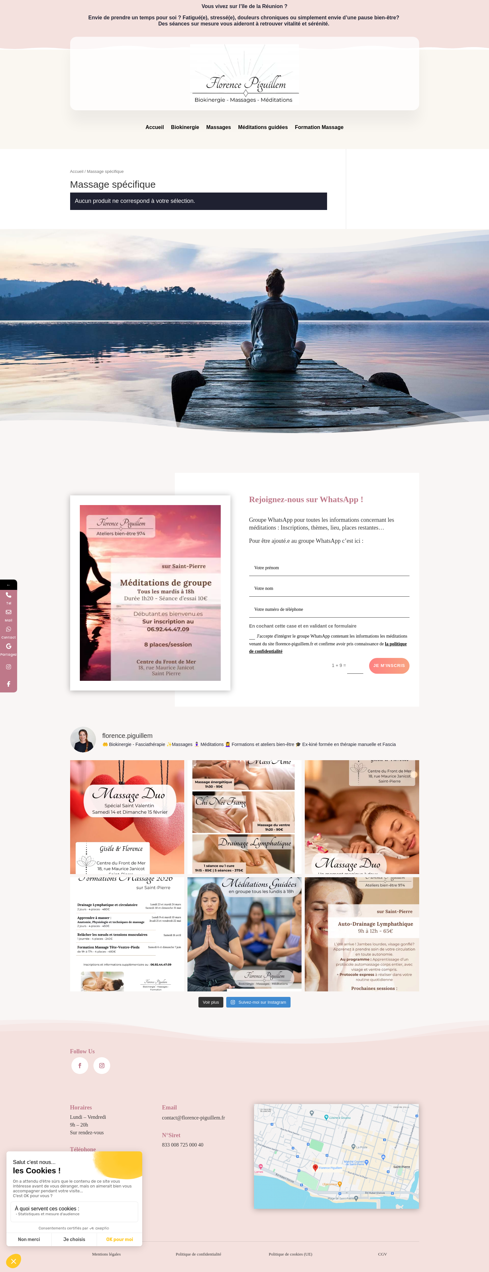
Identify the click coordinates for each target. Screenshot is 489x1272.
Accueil (154, 127)
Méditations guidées (263, 127)
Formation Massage (319, 127)
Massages (218, 127)
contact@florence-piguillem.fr (193, 1117)
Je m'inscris (389, 665)
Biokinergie (185, 127)
